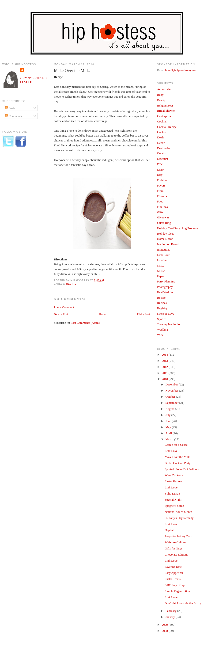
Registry (162, 308)
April (169, 433)
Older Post (143, 314)
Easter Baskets (173, 481)
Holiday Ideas (165, 233)
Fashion (162, 180)
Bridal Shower (166, 110)
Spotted (161, 319)
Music (161, 271)
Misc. (160, 265)
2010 (165, 379)
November (172, 390)
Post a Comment (64, 307)
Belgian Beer (165, 105)
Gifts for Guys (173, 548)
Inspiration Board (167, 244)
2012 (165, 367)
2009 (165, 624)
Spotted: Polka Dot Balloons (182, 469)
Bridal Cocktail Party (177, 463)
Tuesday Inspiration (169, 324)
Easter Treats (173, 579)
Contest (161, 132)
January (171, 617)
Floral (160, 191)
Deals (160, 137)
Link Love (163, 255)
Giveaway (163, 217)
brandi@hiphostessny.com (181, 70)
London (161, 260)
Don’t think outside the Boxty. (183, 603)
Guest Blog (164, 223)
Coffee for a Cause (176, 444)
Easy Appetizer (174, 573)
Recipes (162, 303)
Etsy (159, 174)
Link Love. (171, 487)
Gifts (160, 212)
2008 (165, 631)
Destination (164, 148)
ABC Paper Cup (175, 585)
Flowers (162, 196)
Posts (10, 108)
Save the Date (173, 566)
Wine (160, 335)
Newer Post (61, 314)
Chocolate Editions (176, 554)
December (172, 384)
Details (161, 153)
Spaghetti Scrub (174, 505)
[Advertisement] (21, 228)
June (169, 421)
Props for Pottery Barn (178, 536)
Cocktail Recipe (167, 127)
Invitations (163, 249)
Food (160, 201)
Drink (160, 169)
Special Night (173, 499)
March (170, 439)
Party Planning (166, 281)
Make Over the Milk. (72, 70)
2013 (165, 360)
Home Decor (165, 238)
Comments (13, 116)
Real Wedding (165, 292)
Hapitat (169, 530)
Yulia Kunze (172, 493)
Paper (160, 276)
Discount (162, 158)
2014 (165, 354)
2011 (165, 373)
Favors (161, 185)
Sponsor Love (165, 313)
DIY (159, 164)
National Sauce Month (178, 512)
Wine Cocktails (174, 475)
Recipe (71, 283)
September (172, 402)
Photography (165, 287)
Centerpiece (164, 116)
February (171, 611)
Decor (161, 143)
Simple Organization (177, 591)
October (171, 396)
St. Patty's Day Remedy (179, 518)
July (168, 415)
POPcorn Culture (175, 542)
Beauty (161, 100)
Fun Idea (162, 207)
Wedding (162, 329)
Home (102, 314)
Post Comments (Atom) (85, 322)
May (169, 427)
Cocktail (162, 121)
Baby (160, 94)
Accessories (164, 89)
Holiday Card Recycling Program (177, 228)
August (170, 409)
